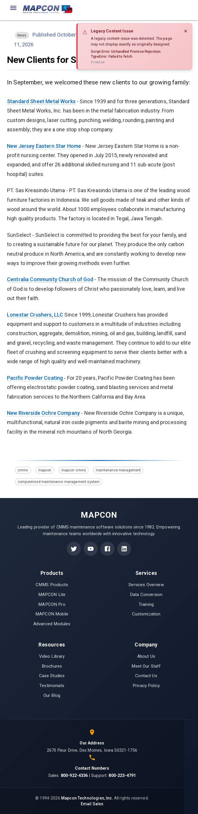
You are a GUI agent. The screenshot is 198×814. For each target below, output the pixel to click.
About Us (146, 656)
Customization (146, 614)
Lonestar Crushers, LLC (35, 315)
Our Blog (51, 695)
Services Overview (146, 584)
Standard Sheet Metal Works (41, 101)
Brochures (52, 666)
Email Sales (92, 804)
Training (146, 604)
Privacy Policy (146, 685)
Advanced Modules (51, 623)
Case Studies (52, 675)
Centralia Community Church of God (50, 279)
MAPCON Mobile (51, 614)
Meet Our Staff (146, 666)
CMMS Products (52, 584)
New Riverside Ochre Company (43, 413)
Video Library (52, 656)
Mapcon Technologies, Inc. (87, 798)
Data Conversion (146, 594)
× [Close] (185, 31)
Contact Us (146, 675)
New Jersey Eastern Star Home (44, 146)
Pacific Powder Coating (35, 378)
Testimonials (51, 685)
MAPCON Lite (52, 594)
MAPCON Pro (51, 604)
